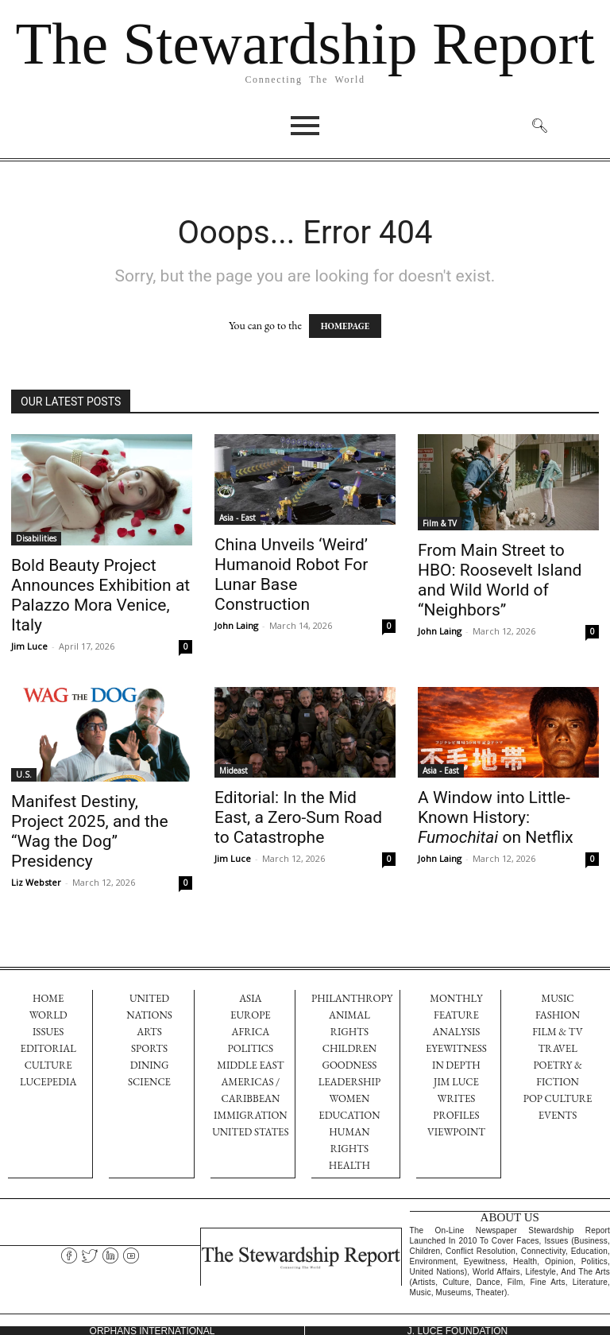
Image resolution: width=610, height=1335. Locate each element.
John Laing (236, 625)
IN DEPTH (456, 1065)
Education (349, 1115)
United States (250, 1132)
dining (149, 1065)
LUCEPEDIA (48, 1082)
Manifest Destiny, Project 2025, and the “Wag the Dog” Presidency (89, 831)
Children (349, 1048)
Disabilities (36, 538)
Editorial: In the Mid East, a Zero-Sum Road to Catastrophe (298, 817)
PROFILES (456, 1115)
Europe (250, 1015)
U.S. (24, 774)
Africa (251, 1031)
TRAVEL (557, 1048)
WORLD (48, 1015)
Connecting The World (305, 79)
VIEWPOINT (456, 1132)
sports (149, 1048)
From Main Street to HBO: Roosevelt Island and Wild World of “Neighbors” (499, 580)
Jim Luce (29, 646)
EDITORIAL (48, 1048)
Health (349, 1165)
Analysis (456, 1031)
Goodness (349, 1065)
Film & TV (440, 523)
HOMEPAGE (345, 326)
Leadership (350, 1082)
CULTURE (48, 1065)
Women (350, 1098)
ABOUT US (510, 1215)
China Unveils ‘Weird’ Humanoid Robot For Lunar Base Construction (291, 574)
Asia (250, 998)
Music (558, 998)
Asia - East (237, 517)
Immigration (251, 1115)
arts (149, 1031)
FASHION (557, 1015)
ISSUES (48, 1031)
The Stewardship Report (304, 43)
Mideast (233, 770)
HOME (48, 998)
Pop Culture (558, 1098)
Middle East (250, 1065)
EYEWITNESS (456, 1048)
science (149, 1082)
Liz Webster (36, 882)
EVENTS (558, 1115)
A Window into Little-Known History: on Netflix (495, 817)
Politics (251, 1048)
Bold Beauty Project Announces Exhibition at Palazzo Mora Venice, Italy (100, 595)
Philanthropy (351, 998)
